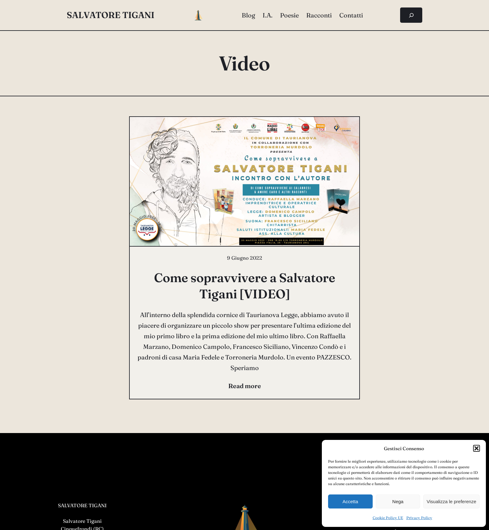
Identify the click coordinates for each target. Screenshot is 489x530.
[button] (476, 448)
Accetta (350, 501)
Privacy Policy (419, 517)
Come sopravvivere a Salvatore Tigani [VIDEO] (244, 285)
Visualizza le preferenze (451, 501)
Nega (398, 501)
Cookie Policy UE (388, 517)
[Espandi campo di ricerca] (411, 15)
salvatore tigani (110, 15)
